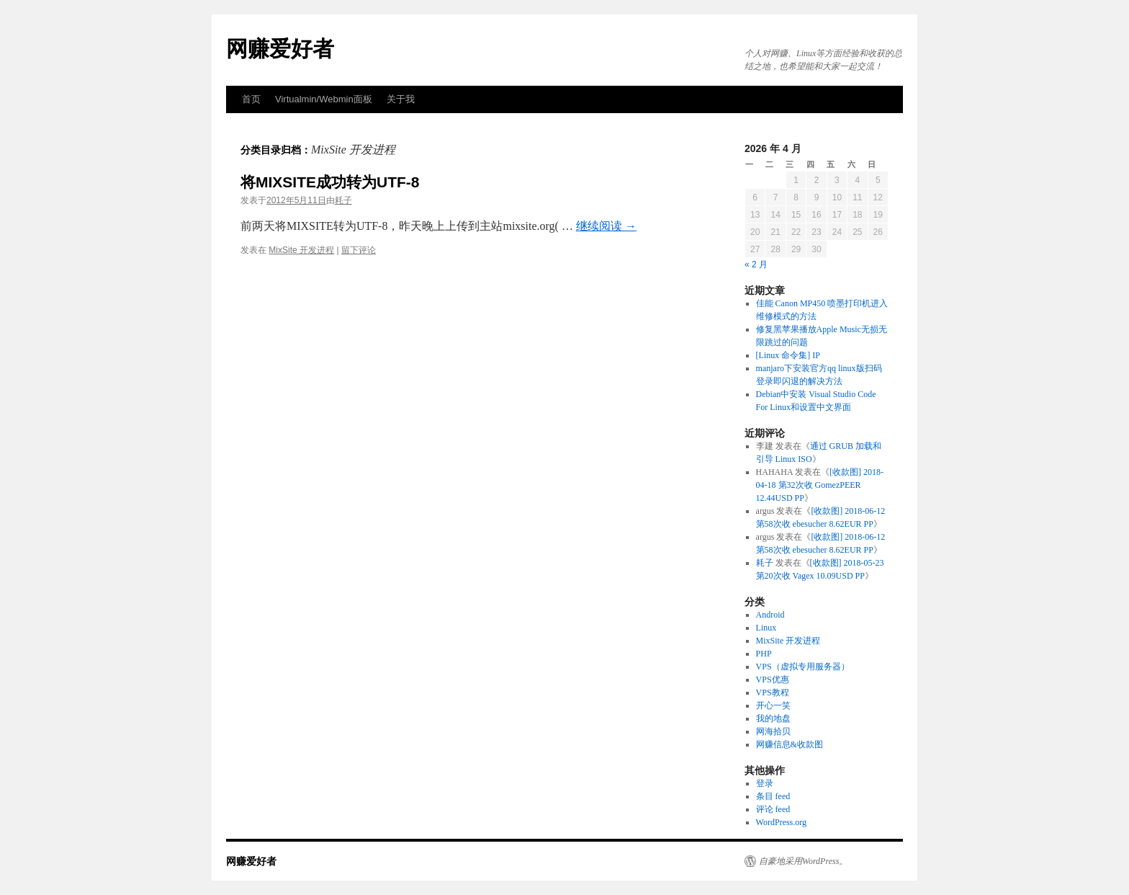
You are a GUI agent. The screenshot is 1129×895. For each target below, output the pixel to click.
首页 (251, 99)
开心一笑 (773, 705)
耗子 (343, 200)
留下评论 (358, 250)
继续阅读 (606, 226)
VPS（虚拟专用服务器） (803, 667)
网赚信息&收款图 (789, 744)
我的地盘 (773, 718)
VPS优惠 (772, 679)
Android (770, 615)
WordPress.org (781, 822)
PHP (764, 654)
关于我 (401, 99)
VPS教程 (772, 692)
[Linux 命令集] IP (788, 355)
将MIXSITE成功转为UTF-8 (330, 182)
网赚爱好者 (280, 49)
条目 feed (773, 796)
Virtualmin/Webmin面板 (323, 99)
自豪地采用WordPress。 (803, 861)
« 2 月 (756, 264)
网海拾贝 (773, 731)
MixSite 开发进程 (301, 250)
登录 (764, 783)
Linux (766, 628)
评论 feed (773, 809)
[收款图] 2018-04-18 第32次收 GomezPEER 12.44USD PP (819, 485)
